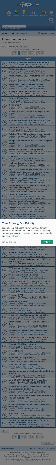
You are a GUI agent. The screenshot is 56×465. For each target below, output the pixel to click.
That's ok (47, 242)
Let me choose (9, 242)
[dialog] (28, 232)
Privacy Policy (12, 236)
